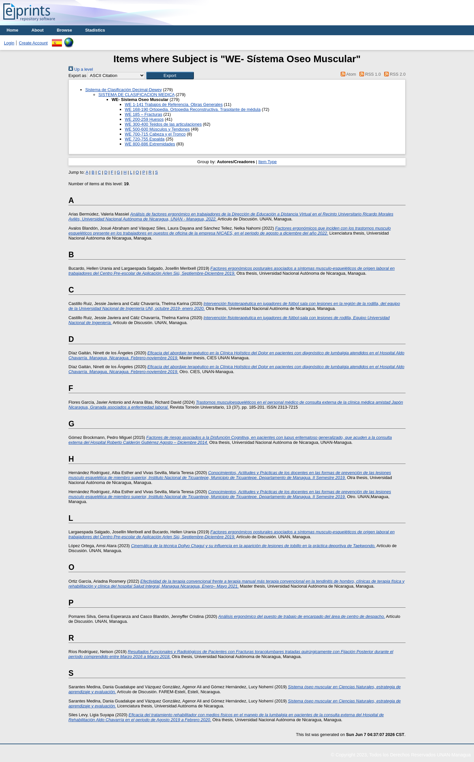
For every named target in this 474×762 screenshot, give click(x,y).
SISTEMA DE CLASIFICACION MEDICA (136, 94)
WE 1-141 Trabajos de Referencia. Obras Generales (174, 104)
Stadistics (95, 30)
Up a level (80, 69)
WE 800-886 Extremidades (150, 143)
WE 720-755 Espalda (145, 139)
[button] (170, 75)
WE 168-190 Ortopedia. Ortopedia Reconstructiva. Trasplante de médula (193, 109)
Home (12, 30)
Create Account (33, 42)
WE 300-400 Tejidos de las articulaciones (163, 124)
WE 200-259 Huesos (144, 119)
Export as (77, 75)
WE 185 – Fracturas (143, 114)
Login (9, 42)
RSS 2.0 (394, 74)
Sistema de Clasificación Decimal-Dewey (123, 89)
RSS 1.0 (369, 74)
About (38, 30)
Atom (347, 74)
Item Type (267, 161)
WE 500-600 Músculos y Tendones (157, 129)
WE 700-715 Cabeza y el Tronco (155, 134)
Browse (64, 30)
